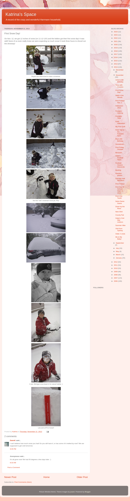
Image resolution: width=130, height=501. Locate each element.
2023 (116, 35)
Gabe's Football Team (119, 158)
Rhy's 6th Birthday (119, 140)
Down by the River (120, 207)
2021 (116, 41)
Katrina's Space (21, 14)
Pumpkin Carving (119, 112)
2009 (116, 272)
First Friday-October (119, 148)
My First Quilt (120, 127)
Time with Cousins (119, 86)
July (117, 248)
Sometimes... (120, 144)
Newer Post (10, 477)
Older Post (82, 477)
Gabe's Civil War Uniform (119, 220)
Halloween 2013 (119, 107)
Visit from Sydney (119, 229)
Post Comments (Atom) (23, 482)
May (117, 251)
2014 (116, 64)
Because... (119, 153)
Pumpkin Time (118, 117)
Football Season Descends (120, 165)
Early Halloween (120, 122)
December (120, 70)
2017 (116, 54)
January (119, 258)
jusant (72, 492)
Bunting (118, 170)
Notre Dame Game (119, 202)
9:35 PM (13, 449)
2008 (116, 275)
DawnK (13, 440)
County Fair (119, 215)
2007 (116, 278)
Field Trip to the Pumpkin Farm (119, 133)
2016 (116, 57)
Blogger (87, 492)
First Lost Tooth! (118, 197)
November (120, 75)
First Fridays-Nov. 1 (120, 102)
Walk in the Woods (119, 96)
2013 (116, 67)
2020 (116, 44)
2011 (116, 265)
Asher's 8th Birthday (119, 81)
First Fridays (119, 184)
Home (46, 477)
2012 (116, 262)
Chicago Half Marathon (120, 179)
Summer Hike (120, 225)
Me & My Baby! (118, 238)
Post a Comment (13, 467)
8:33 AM (13, 463)
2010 (116, 268)
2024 (116, 32)
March (118, 255)
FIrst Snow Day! (119, 91)
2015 (116, 61)
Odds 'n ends (120, 234)
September (120, 243)
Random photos (118, 174)
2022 (116, 38)
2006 (116, 281)
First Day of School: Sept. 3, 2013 (119, 190)
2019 (116, 48)
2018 (116, 51)
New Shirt (119, 212)
